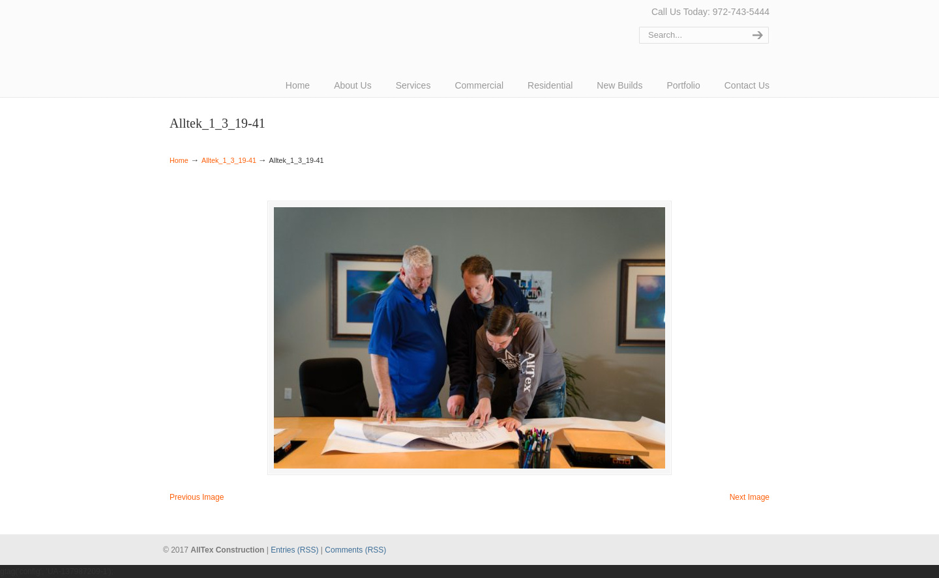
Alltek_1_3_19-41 (228, 160)
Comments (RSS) (355, 550)
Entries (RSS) (294, 550)
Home (179, 160)
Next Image (749, 497)
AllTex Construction (218, 27)
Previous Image (197, 497)
